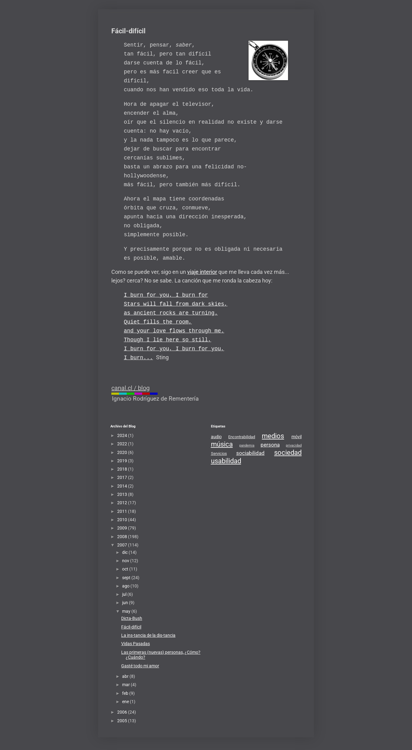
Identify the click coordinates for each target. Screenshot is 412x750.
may (126, 611)
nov (126, 560)
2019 (122, 460)
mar (126, 684)
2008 (122, 536)
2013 (122, 494)
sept (126, 577)
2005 (122, 720)
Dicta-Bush (131, 618)
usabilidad (226, 461)
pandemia (246, 445)
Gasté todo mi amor (140, 665)
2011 (122, 511)
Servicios (219, 453)
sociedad (288, 452)
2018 (122, 469)
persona (270, 445)
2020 (122, 452)
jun (125, 602)
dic (125, 552)
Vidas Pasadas (135, 643)
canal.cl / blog (130, 388)
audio (216, 436)
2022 (122, 443)
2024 (122, 435)
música (222, 444)
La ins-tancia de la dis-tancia (148, 635)
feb (125, 693)
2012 (122, 502)
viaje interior (202, 272)
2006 (122, 712)
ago (126, 585)
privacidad (294, 445)
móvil (296, 436)
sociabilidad (250, 453)
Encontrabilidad (241, 437)
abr (126, 676)
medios (273, 436)
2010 (122, 519)
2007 (122, 544)
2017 (122, 477)
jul (124, 594)
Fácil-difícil (131, 626)
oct (125, 569)
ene (126, 701)
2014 (122, 486)
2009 (122, 527)
